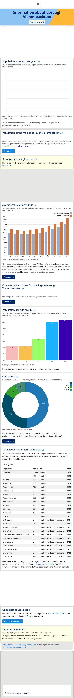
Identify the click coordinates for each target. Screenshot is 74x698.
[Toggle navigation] (38, 4)
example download (44, 564)
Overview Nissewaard (14, 647)
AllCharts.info (7, 645)
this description (57, 613)
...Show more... (23, 146)
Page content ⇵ (37, 22)
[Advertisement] (37, 41)
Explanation (9, 277)
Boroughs (8, 151)
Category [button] (8, 464)
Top (26, 647)
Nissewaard (7, 165)
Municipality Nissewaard (26, 645)
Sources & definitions (12, 621)
